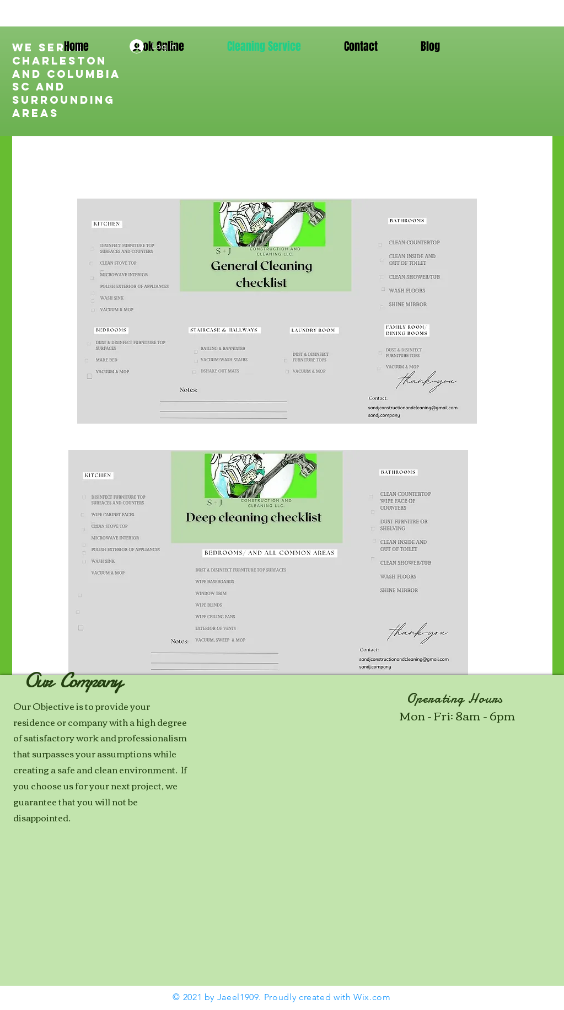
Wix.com (371, 997)
